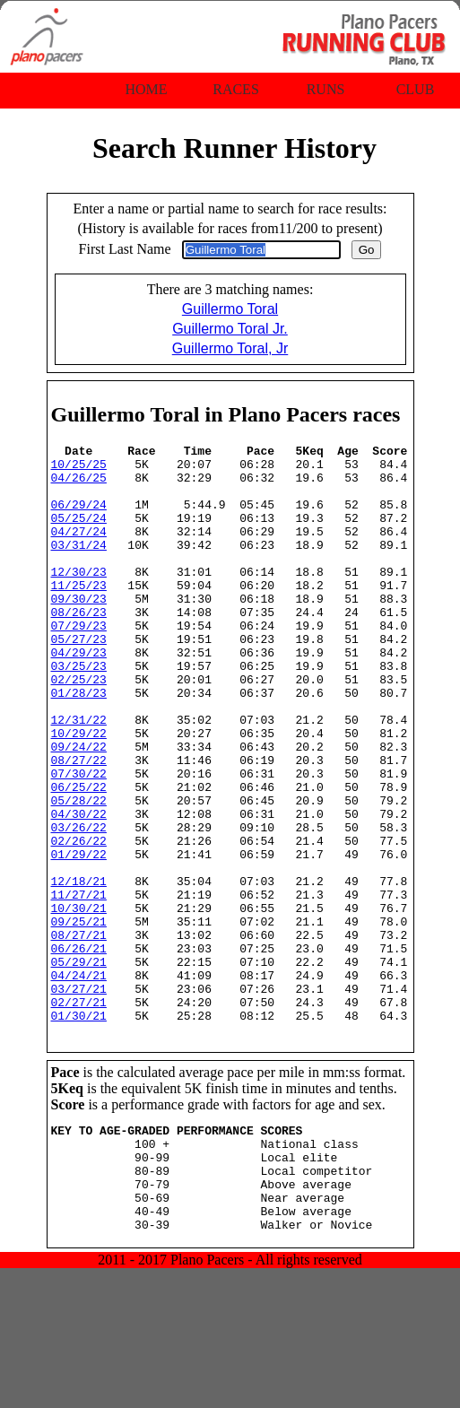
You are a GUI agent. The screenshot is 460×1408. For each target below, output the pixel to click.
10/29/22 (79, 792)
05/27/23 (79, 679)
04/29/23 (79, 695)
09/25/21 (79, 1018)
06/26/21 (79, 1050)
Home (146, 89)
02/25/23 (79, 727)
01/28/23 (79, 743)
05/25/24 (79, 534)
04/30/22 (79, 889)
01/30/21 (79, 1131)
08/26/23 (79, 647)
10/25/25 (79, 469)
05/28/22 (79, 873)
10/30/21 (79, 1002)
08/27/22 (79, 824)
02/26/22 (79, 921)
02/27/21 (79, 1115)
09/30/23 (79, 630)
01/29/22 (79, 937)
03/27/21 (79, 1099)
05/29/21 (79, 1066)
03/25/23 (79, 711)
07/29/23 (79, 663)
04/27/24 (79, 550)
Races (236, 89)
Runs (326, 89)
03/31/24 (79, 566)
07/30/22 (79, 840)
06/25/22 (79, 856)
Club (415, 89)
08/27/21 (79, 1034)
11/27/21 (79, 986)
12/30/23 (79, 598)
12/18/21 (79, 969)
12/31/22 (79, 776)
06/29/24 (79, 517)
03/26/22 (79, 905)
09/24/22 (79, 808)
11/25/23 (79, 614)
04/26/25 (79, 485)
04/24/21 (79, 1082)
